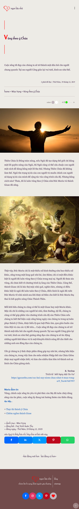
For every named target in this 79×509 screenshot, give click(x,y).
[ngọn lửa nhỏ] (13, 8)
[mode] (53, 102)
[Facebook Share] (11, 440)
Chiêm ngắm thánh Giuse (18, 413)
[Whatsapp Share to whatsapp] (68, 440)
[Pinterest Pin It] (54, 440)
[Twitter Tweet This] (39, 440)
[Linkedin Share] (25, 440)
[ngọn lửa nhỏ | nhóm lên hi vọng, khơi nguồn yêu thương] (35, 480)
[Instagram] (32, 496)
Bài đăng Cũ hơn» (48, 456)
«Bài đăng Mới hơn (31, 456)
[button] (76, 505)
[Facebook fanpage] (25, 496)
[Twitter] (39, 496)
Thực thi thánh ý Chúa (17, 409)
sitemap (57, 484)
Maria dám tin (11, 389)
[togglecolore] (56, 102)
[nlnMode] (69, 102)
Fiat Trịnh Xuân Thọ (24, 426)
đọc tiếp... (8, 401)
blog (56, 479)
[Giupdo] (53, 496)
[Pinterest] (46, 496)
